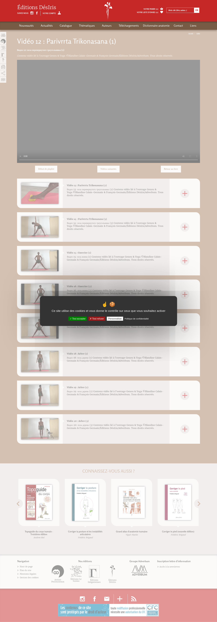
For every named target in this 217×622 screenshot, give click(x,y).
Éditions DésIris (36, 7)
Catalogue (60, 25)
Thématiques (78, 25)
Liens (176, 25)
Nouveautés (26, 25)
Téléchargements (114, 25)
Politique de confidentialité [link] (137, 319)
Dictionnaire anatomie (142, 25)
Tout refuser (97, 319)
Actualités (44, 25)
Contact (164, 25)
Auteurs (95, 25)
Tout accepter (78, 319)
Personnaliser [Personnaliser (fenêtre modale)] (115, 319)
